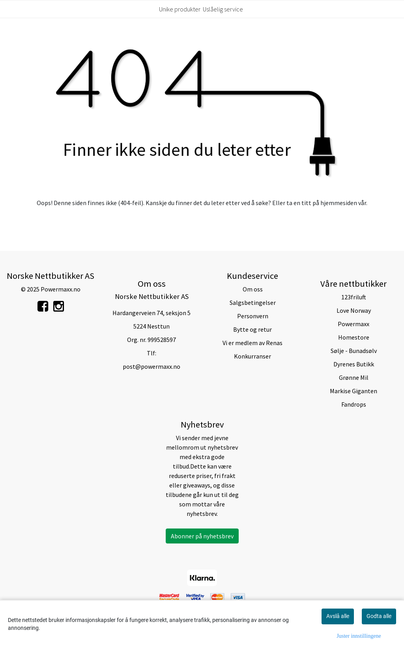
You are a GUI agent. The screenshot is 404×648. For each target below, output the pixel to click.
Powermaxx (353, 324)
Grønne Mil (353, 377)
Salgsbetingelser (253, 302)
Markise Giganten (353, 391)
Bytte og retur (252, 329)
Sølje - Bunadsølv (354, 351)
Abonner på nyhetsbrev (202, 536)
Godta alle (379, 616)
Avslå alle (337, 616)
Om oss (253, 289)
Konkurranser (252, 356)
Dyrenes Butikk (353, 364)
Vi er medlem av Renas (252, 343)
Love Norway (354, 310)
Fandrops (353, 404)
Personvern (252, 316)
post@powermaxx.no (151, 366)
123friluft (353, 297)
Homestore (353, 337)
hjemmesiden (338, 203)
